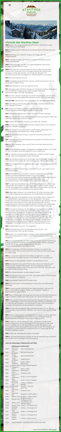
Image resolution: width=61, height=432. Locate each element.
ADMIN (49, 429)
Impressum (35, 429)
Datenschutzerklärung (43, 429)
